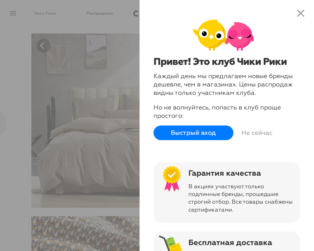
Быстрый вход (192, 133)
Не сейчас (255, 133)
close (300, 13)
